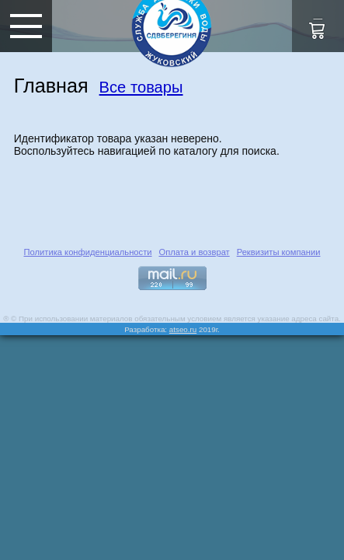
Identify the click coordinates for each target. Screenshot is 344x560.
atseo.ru (182, 329)
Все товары (141, 87)
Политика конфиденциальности (87, 252)
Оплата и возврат (193, 252)
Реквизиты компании (279, 252)
